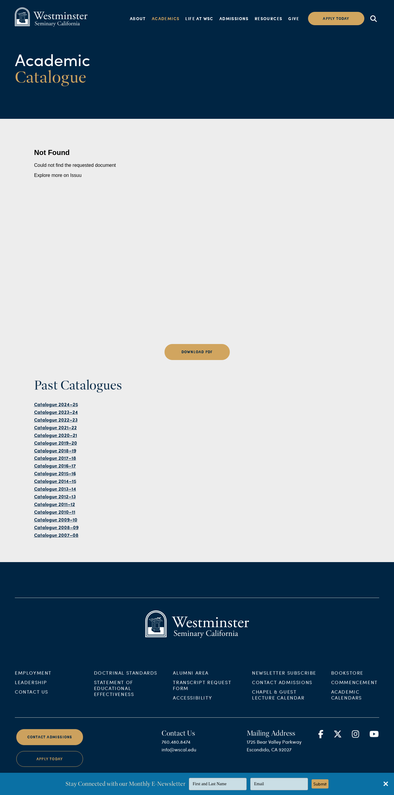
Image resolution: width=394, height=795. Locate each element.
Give (293, 18)
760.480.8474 (176, 752)
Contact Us (31, 702)
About (138, 18)
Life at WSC (199, 18)
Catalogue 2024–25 (56, 414)
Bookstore (347, 683)
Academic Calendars (346, 705)
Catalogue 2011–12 (54, 514)
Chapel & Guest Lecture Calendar (278, 705)
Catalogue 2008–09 (56, 537)
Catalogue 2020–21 (55, 445)
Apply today (336, 18)
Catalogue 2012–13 (55, 506)
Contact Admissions (282, 693)
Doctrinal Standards (125, 683)
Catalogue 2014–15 (55, 491)
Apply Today (49, 769)
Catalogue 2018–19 (55, 460)
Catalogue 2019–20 (55, 453)
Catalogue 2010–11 (54, 522)
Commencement (354, 693)
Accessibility (192, 708)
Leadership (31, 693)
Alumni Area (191, 683)
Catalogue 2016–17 (55, 476)
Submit (320, 784)
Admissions (234, 18)
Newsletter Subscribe (284, 683)
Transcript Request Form (202, 696)
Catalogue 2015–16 (55, 483)
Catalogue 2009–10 (55, 530)
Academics (166, 18)
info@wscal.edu (179, 760)
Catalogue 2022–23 (56, 430)
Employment (33, 683)
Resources (269, 18)
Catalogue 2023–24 (56, 422)
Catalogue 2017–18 (55, 468)
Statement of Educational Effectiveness (114, 699)
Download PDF (197, 351)
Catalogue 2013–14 (55, 499)
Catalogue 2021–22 (55, 437)
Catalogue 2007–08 (56, 545)
